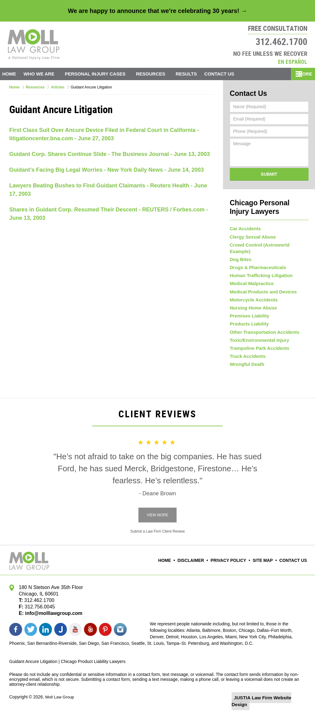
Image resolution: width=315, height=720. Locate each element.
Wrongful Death (246, 370)
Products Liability (248, 325)
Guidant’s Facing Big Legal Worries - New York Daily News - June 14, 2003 (106, 170)
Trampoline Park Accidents (257, 352)
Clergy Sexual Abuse (251, 233)
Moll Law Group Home (34, 44)
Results (192, 73)
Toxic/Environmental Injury (257, 343)
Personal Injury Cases (101, 73)
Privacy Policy (233, 567)
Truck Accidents (246, 361)
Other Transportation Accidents (262, 334)
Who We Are (45, 73)
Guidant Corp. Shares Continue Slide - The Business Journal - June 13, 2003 (109, 154)
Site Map (265, 567)
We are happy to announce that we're (157, 10)
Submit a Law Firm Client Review (157, 538)
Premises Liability (248, 315)
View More (157, 522)
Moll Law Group (60, 703)
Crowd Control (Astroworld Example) (267, 243)
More (301, 73)
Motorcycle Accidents (252, 297)
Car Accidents (244, 225)
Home (12, 73)
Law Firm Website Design (273, 704)
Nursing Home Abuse (251, 307)
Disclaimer (198, 567)
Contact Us (228, 73)
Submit (269, 172)
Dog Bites (240, 252)
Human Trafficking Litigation (259, 270)
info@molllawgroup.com (51, 620)
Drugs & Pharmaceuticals (256, 261)
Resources (156, 73)
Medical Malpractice (250, 279)
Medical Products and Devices (261, 288)
